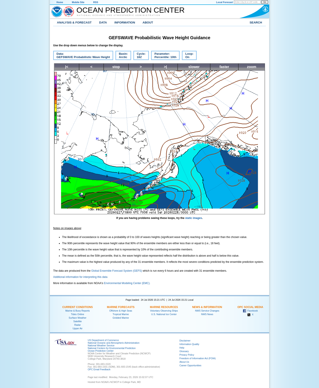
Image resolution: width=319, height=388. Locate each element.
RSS (95, 2)
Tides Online (77, 314)
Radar (77, 325)
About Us (184, 362)
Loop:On (187, 56)
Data (103, 22)
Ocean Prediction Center (130, 10)
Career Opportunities (190, 365)
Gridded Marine (121, 317)
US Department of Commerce (103, 340)
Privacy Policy (186, 354)
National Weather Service (101, 345)
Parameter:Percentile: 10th (163, 56)
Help (181, 347)
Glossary (184, 351)
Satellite (77, 321)
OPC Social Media (250, 307)
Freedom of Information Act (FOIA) (197, 358)
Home (59, 2)
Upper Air (77, 328)
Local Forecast (224, 2)
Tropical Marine (121, 314)
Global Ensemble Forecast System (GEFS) (116, 270)
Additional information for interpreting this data (80, 277)
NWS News (207, 314)
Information (125, 22)
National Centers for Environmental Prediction (112, 348)
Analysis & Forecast (74, 22)
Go (264, 2)
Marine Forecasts (121, 307)
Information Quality (189, 344)
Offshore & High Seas (120, 310)
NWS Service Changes (207, 310)
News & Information (207, 307)
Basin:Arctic (121, 56)
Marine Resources (164, 307)
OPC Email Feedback (99, 369)
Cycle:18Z (139, 56)
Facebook (250, 310)
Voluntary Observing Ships (164, 310)
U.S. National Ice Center (164, 314)
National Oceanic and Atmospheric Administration (119, 15)
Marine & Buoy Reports (77, 310)
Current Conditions (77, 307)
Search (256, 22)
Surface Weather (77, 317)
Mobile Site (78, 2)
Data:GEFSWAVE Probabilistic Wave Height (81, 56)
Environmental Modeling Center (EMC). (127, 283)
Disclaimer (185, 340)
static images (193, 218)
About (148, 22)
